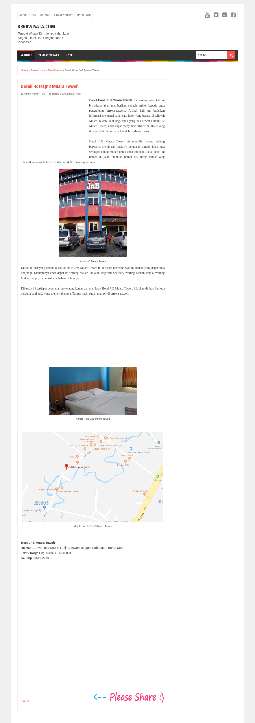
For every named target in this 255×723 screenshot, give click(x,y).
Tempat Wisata (48, 55)
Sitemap (45, 15)
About (23, 15)
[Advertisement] (54, 125)
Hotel (70, 55)
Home (26, 55)
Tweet (25, 701)
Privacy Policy (63, 15)
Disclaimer (83, 15)
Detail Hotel (74, 93)
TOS (33, 15)
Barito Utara (59, 93)
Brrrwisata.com (36, 26)
